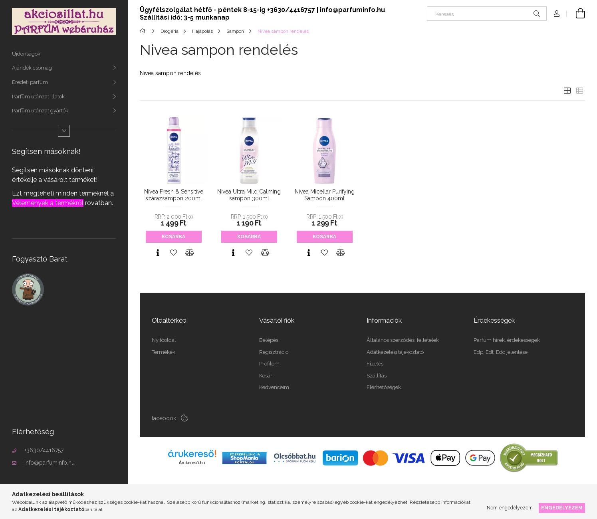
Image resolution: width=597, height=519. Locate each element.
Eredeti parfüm (30, 82)
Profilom (269, 364)
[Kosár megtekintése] (576, 13)
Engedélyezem (562, 508)
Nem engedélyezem (510, 508)
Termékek (163, 352)
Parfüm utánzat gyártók (40, 111)
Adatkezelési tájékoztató (395, 352)
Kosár (265, 376)
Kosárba (173, 237)
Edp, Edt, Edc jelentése (501, 352)
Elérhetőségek (384, 387)
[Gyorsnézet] (158, 253)
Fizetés (375, 364)
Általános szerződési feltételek (403, 340)
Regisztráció (273, 352)
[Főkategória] (144, 31)
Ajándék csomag (32, 68)
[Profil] (557, 13)
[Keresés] (487, 13)
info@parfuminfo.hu (49, 462)
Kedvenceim (274, 387)
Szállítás (377, 376)
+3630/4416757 (43, 450)
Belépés (268, 340)
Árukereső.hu (192, 462)
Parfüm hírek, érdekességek (507, 340)
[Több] (64, 131)
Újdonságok (26, 54)
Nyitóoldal (164, 340)
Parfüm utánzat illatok (38, 97)
